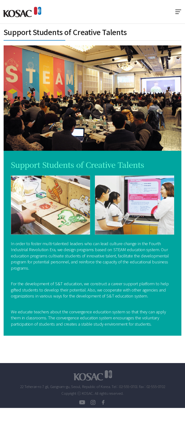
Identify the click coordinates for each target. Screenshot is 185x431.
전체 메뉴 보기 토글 (178, 12)
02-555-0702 (155, 386)
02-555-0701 (128, 386)
